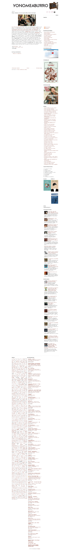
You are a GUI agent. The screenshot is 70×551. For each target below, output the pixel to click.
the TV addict (30, 444)
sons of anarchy (24, 465)
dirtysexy (24, 388)
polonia (17, 446)
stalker (13, 468)
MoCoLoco (29, 536)
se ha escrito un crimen (20, 458)
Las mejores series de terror (49, 146)
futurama (13, 400)
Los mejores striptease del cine (50, 112)
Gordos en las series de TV (49, 125)
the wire (23, 485)
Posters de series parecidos (49, 124)
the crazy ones (18, 476)
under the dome (19, 492)
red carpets (24, 451)
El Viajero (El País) (48, 35)
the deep (23, 476)
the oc (14, 482)
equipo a (24, 393)
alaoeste (24, 359)
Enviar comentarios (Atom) (22, 69)
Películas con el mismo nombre (49, 136)
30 (23, 358)
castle (17, 374)
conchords (25, 380)
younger (26, 498)
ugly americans (22, 491)
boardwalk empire (20, 369)
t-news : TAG (30, 524)
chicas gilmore (23, 375)
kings (19, 415)
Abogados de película (48, 154)
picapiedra (13, 444)
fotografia (14, 398)
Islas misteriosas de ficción (49, 162)
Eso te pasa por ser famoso (33, 533)
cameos (26, 372)
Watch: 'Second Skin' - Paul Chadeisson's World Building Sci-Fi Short (34, 416)
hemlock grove (18, 406)
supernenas (13, 472)
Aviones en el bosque (31, 455)
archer (24, 363)
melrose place (14, 425)
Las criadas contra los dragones (33, 502)
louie (21, 420)
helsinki (13, 406)
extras (23, 395)
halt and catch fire (15, 402)
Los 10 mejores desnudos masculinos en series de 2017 (52, 310)
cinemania (22, 377)
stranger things (14, 470)
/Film (29, 405)
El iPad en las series (48, 135)
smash (25, 464)
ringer (18, 454)
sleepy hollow (14, 464)
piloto (19, 47)
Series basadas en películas (49, 128)
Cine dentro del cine (48, 153)
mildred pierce (19, 427)
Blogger (38, 548)
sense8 (18, 460)
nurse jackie (20, 436)
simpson (23, 462)
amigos (13, 362)
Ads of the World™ (31, 461)
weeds (24, 496)
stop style (13, 469)
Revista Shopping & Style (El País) (50, 39)
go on (26, 400)
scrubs (13, 458)
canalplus (23, 373)
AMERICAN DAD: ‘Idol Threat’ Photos (34, 419)
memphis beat (19, 425)
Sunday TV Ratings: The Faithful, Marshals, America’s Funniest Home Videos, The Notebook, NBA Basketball (34, 411)
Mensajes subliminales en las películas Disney (52, 281)
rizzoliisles (14, 455)
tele (23, 472)
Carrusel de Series (31, 489)
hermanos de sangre (24, 406)
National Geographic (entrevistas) (50, 42)
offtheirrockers (16, 437)
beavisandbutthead (15, 366)
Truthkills (30, 421)
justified (13, 414)
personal (13, 443)
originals (24, 438)
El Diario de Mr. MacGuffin (33, 501)
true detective (20, 490)
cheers (18, 375)
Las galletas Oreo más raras (49, 134)
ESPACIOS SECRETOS (31, 465)
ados (14, 359)
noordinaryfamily (14, 435)
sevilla (24, 461)
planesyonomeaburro (15, 445)
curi (16, 384)
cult (13, 384)
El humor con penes (47, 147)
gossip (20, 401)
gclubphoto (47, 28)
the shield (17, 484)
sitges (21, 463)
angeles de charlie (17, 363)
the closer (23, 475)
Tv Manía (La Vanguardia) (48, 41)
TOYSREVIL (30, 394)
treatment (24, 489)
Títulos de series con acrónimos (50, 126)
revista (22, 453)
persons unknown (22, 443)
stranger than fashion (21, 469)
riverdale (23, 454)
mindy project (14, 428)
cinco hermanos (22, 376)
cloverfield (13, 378)
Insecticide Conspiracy (32, 534)
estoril (18, 394)
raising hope (18, 450)
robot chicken (21, 455)
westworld (13, 497)
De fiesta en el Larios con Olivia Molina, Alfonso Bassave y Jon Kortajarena (53, 225)
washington (14, 496)
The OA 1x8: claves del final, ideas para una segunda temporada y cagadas (53, 212)
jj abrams (23, 412)
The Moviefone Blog (31, 526)
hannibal (24, 402)
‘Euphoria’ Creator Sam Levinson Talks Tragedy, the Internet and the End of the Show (34, 370)
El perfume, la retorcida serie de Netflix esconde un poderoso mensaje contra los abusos (53, 337)
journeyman (13, 413)
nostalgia (20, 435)
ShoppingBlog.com (31, 440)
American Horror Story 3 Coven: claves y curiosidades (52, 303)
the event (17, 477)
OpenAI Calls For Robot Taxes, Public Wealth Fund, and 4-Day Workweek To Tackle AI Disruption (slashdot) (34, 391)
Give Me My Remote (31, 418)
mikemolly (14, 427)
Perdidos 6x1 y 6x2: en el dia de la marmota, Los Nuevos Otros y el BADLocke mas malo (53, 239)
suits (20, 471)
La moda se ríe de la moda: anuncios (50, 137)
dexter (19, 387)
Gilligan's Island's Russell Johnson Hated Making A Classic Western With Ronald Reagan (34, 407)
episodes (19, 393)
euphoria (22, 394)
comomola (18, 380)
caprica (13, 374)
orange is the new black (16, 438)
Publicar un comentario (17, 53)
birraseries (16, 368)
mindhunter (24, 427)
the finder (21, 478)
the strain (22, 484)
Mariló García (47, 27)
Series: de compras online (49, 163)
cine (13, 377)
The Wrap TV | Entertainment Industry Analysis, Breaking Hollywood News (33, 546)
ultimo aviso (13, 492)
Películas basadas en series (49, 129)
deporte (13, 387)
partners (16, 47)
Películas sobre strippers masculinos (51, 144)
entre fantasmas (22, 392)
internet (14, 411)
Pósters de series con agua (49, 131)
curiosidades (21, 384)
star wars (23, 468)
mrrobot (13, 431)
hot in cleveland (24, 408)
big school (21, 367)
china (13, 376)
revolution (13, 454)
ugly (17, 491)
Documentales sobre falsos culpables (50, 164)
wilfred (19, 497)
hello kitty (23, 405)
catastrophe (13, 375)
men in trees (25, 425)
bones (25, 370)
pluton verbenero (23, 445)
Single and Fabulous (31, 447)
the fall (16, 478)
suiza (24, 471)
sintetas (13, 463)
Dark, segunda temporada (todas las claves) (52, 296)
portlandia (22, 446)
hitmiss (25, 407)
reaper (18, 451)
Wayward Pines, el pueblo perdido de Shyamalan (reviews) (52, 232)
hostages (18, 408)
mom (19, 430)
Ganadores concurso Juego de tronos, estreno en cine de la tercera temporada (53, 252)
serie (12, 461)
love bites (25, 420)
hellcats (17, 405)
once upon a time (22, 437)
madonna (15, 422)
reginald (25, 452)
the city (18, 475)
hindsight (20, 407)
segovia (13, 459)
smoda (12, 465)
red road (16, 452)
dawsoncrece (25, 385)
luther (17, 421)
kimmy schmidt (14, 415)
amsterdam (17, 362)
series (22, 47)
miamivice (21, 426)
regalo (20, 452)
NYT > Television (31, 368)
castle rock (23, 374)
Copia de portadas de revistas (49, 130)
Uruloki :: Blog (31, 432)
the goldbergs (15, 479)
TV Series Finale (31, 409)
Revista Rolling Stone (48, 37)
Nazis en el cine (47, 155)
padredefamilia (21, 439)
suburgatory (25, 470)
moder (25, 429)
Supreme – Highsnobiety (32, 451)
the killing (25, 479)
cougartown (24, 381)
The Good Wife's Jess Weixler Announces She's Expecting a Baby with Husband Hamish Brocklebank (34, 499)
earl (12, 391)
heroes (14, 407)
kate (17, 414)
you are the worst (20, 498)
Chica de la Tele (31, 504)
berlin (21, 366)
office (26, 436)
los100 (25, 419)
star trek (17, 468)
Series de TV (30, 518)
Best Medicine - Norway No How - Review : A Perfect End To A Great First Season (34, 402)
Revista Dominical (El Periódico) (50, 34)
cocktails (25, 378)
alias (22, 360)
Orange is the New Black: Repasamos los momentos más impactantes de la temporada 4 (34, 520)
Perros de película (47, 149)
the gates (25, 478)
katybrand (24, 414)
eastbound (16, 391)
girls (18, 400)
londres (20, 418)
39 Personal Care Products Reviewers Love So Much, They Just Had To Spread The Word (34, 360)
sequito (22, 460)
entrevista (14, 393)
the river (20, 483)
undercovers (25, 492)
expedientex (15, 395)
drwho (24, 390)
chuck (17, 376)
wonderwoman (13, 498)
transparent (18, 489)
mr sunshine (24, 430)
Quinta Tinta (30, 507)
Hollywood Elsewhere (31, 397)
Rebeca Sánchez (30, 486)
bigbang (26, 367)
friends (17, 399)
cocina (18, 378)
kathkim (20, 414)
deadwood (18, 386)
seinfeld (16, 459)
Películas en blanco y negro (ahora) (50, 156)
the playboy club (19, 482)
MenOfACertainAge (15, 426)
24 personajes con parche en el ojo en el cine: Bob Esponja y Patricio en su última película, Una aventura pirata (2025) (53, 289)
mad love (21, 421)
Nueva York (25, 435)
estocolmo (13, 394)
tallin (18, 472)
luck (13, 421)
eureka (26, 394)
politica (13, 446)
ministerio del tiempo (21, 428)
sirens (17, 463)
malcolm (23, 422)
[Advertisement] (27, 60)
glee (22, 400)
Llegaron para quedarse (32, 514)
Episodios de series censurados (50, 119)
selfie (22, 459)
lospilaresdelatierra (15, 420)
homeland (13, 408)
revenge (18, 453)
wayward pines (20, 496)
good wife (15, 401)
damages (17, 385)
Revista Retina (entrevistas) (49, 32)
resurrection (13, 453)
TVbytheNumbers (30, 542)
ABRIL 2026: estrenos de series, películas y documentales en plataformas (53, 266)
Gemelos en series (47, 127)
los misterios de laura (17, 419)
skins (25, 463)
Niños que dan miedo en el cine (50, 152)
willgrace (23, 497)
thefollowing (23, 486)
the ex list (23, 477)
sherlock (18, 462)
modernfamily (14, 430)
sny (16, 465)
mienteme (26, 426)
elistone (26, 391)
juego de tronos (21, 413)
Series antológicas (47, 161)
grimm (25, 401)
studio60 (20, 470)
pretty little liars (23, 447)
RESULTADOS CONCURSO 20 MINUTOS (50, 246)
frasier (19, 398)
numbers (15, 436)
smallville (20, 464)
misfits (13, 429)
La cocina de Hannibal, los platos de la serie (53, 329)
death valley (24, 386)
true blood (14, 490)
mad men (25, 421)
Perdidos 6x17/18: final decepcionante (52, 218)
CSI (22, 383)
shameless (13, 462)
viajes (20, 495)
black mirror (23, 368)
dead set (14, 386)
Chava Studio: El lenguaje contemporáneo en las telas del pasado (33, 437)
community (15, 379)
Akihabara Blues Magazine (32, 428)
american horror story (20, 361)
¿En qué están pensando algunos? (33, 505)
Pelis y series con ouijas (49, 145)
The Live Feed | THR (31, 543)
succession (15, 471)
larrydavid (23, 415)
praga (26, 446)
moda (18, 429)
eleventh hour (21, 391)
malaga (19, 422)
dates (21, 385)
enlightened (15, 392)
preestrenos (15, 447)
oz (16, 439)
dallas (13, 385)
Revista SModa (46, 38)
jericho (19, 412)
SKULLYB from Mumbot (31, 395)
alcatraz (13, 360)
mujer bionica (19, 431)
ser (25, 460)
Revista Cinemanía (47, 36)
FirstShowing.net (31, 414)
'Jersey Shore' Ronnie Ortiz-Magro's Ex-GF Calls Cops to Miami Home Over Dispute (34, 366)
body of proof (19, 370)
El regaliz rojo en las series (49, 148)
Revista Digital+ (47, 33)
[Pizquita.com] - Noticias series (34, 473)
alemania (18, 360)
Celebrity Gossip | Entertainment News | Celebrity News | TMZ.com (34, 364)
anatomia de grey (24, 362)
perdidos (25, 441)
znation (14, 499)
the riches (16, 483)
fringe (23, 399)
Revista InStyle (47, 40)
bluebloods (13, 369)
